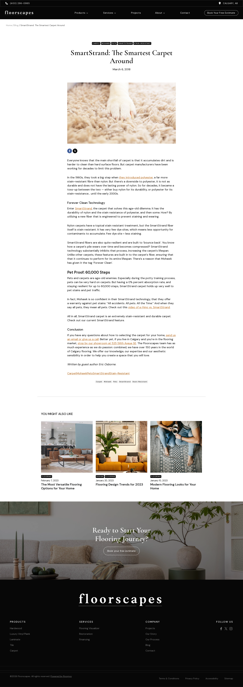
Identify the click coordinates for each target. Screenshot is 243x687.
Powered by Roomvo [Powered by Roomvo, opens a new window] (61, 676)
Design (100, 476)
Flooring (46, 476)
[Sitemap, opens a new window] (228, 678)
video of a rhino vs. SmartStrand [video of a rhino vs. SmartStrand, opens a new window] (149, 307)
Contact (185, 12)
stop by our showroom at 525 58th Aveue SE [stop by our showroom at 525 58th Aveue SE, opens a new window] (107, 343)
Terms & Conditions (169, 678)
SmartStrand (101, 373)
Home (9, 25)
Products (80, 12)
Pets (90, 373)
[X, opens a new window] (75, 151)
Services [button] (108, 12)
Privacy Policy (192, 678)
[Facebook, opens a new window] (69, 151)
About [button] (158, 12)
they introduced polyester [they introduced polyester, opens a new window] (136, 177)
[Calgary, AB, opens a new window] (228, 3)
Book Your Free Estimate (221, 12)
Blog (16, 25)
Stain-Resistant (120, 373)
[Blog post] (67, 447)
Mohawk (81, 373)
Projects (136, 12)
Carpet (71, 373)
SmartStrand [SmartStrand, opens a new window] (83, 208)
